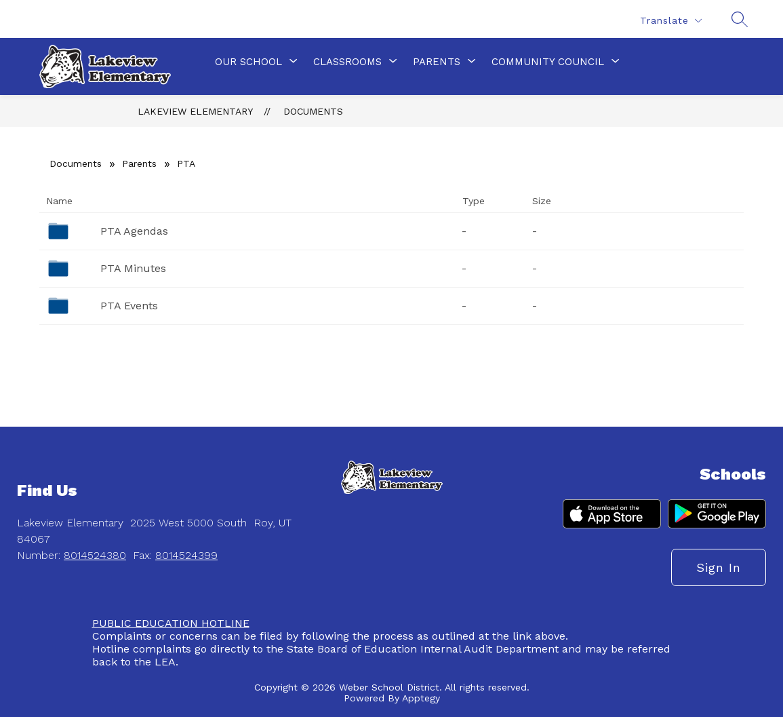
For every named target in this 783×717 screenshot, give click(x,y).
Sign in (718, 567)
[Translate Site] (670, 20)
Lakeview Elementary (195, 111)
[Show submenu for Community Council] (547, 62)
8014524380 (95, 555)
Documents (313, 111)
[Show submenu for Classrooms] (347, 62)
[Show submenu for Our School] (248, 62)
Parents (139, 163)
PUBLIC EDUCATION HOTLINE (170, 623)
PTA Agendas (134, 231)
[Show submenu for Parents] (436, 62)
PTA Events (129, 305)
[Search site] (737, 19)
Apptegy (421, 698)
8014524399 (186, 555)
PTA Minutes (133, 268)
